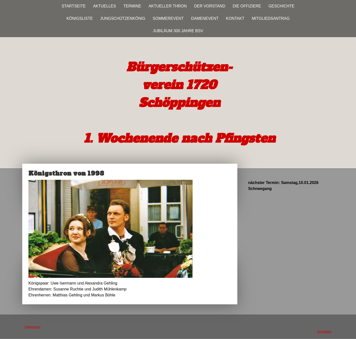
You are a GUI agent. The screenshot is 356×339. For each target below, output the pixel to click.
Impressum (32, 327)
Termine (132, 6)
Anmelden (324, 331)
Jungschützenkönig (122, 18)
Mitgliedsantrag (270, 18)
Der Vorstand (209, 6)
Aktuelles (104, 6)
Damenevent (205, 18)
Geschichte (281, 6)
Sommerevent (168, 18)
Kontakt (235, 18)
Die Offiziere (247, 6)
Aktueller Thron (168, 6)
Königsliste (80, 18)
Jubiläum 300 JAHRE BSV (178, 31)
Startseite (74, 6)
